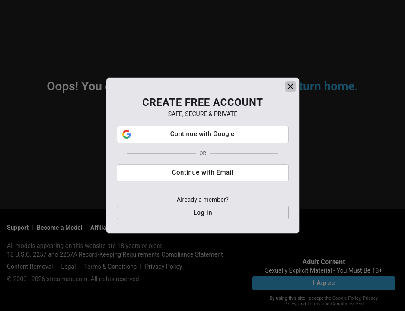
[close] (290, 86)
